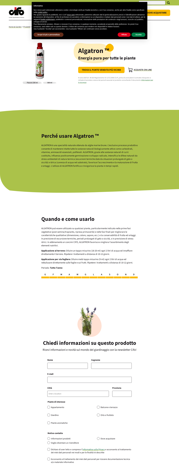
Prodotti (26, 27)
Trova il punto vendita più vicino (101, 70)
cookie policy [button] (42, 12)
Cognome (95, 360)
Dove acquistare (108, 438)
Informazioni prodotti (60, 438)
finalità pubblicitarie (47, 19)
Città (49, 388)
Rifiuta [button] (124, 35)
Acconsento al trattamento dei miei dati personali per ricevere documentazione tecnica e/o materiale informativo (90, 461)
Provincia (116, 388)
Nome (50, 360)
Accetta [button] (138, 35)
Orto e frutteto (107, 415)
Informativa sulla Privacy (94, 449)
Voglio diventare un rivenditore (65, 442)
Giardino (55, 415)
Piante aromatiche (59, 423)
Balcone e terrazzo (109, 407)
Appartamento (57, 407)
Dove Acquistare (157, 12)
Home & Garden (15, 27)
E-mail (50, 374)
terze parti (71, 15)
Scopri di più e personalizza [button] (48, 35)
